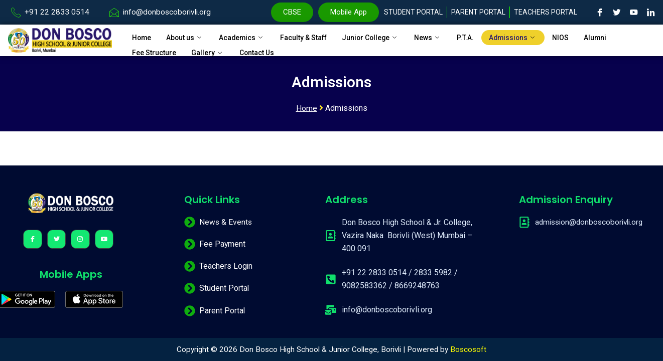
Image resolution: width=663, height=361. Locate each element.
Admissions (536, 36)
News (448, 36)
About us (188, 36)
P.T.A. (487, 36)
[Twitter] (616, 12)
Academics (249, 36)
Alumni (622, 36)
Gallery (213, 48)
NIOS (586, 36)
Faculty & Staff (315, 36)
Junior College (388, 36)
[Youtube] (633, 12)
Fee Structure (156, 48)
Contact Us (265, 48)
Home (142, 36)
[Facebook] (599, 12)
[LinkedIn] (650, 12)
